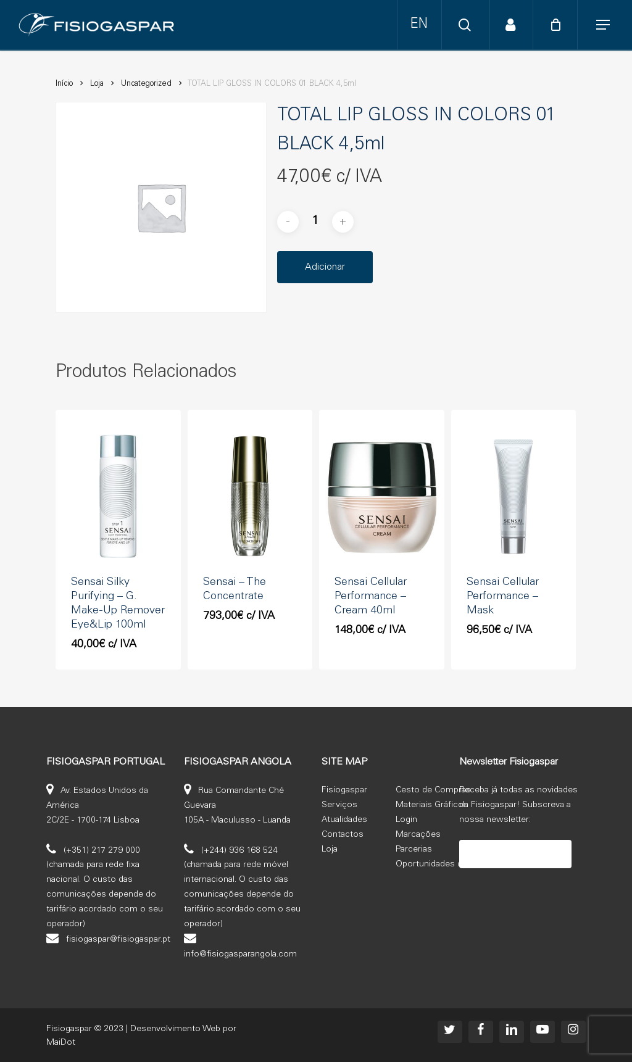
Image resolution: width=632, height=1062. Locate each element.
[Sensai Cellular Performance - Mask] (513, 496)
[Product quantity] (315, 222)
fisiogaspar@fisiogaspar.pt (118, 939)
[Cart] (557, 24)
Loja (97, 84)
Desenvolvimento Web (175, 1029)
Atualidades (344, 820)
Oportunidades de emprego (451, 864)
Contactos (343, 835)
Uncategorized (146, 84)
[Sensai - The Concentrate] (250, 496)
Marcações (418, 835)
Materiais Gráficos (432, 805)
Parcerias (414, 849)
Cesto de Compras (433, 790)
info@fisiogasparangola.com (240, 954)
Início (64, 84)
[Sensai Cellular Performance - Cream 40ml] (381, 496)
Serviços (339, 805)
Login (406, 820)
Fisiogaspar (344, 790)
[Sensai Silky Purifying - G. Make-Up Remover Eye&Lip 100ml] (118, 496)
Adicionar (325, 267)
